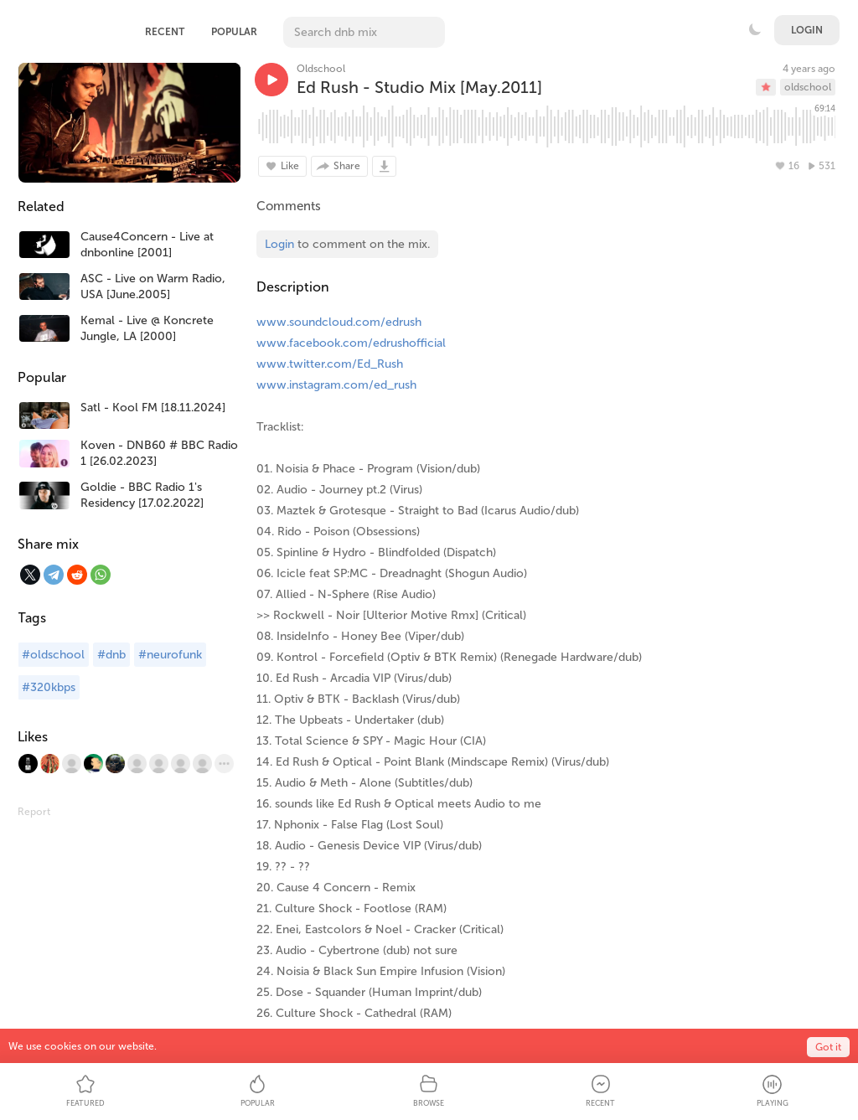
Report (34, 812)
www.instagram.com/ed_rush (336, 385)
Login (807, 30)
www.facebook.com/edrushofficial (351, 343)
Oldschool (321, 69)
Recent (164, 32)
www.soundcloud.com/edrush (338, 322)
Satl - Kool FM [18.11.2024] (152, 407)
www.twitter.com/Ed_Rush (329, 364)
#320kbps (48, 687)
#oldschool (53, 655)
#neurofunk (170, 655)
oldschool (807, 87)
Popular (234, 32)
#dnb (111, 655)
